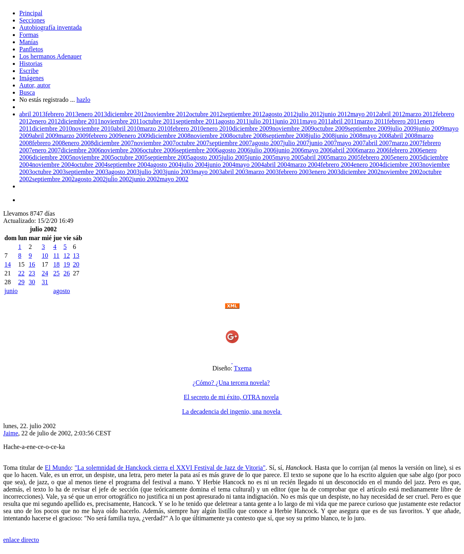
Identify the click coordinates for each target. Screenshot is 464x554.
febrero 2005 (377, 157)
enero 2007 (46, 150)
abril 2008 (404, 135)
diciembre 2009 (252, 128)
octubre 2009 (331, 128)
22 (21, 273)
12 (66, 255)
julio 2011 (262, 121)
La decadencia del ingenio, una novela (232, 411)
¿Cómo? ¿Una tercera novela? (230, 382)
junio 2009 (430, 128)
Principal (31, 13)
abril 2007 (379, 143)
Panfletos (31, 49)
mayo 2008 (377, 135)
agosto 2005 (206, 157)
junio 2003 (179, 171)
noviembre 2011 (121, 121)
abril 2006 (346, 150)
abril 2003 (235, 171)
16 (31, 264)
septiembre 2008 (287, 135)
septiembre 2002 (53, 179)
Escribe (28, 70)
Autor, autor (35, 85)
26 (66, 273)
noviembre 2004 (53, 164)
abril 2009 (45, 135)
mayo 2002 (174, 179)
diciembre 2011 (81, 121)
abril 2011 (344, 121)
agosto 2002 (90, 179)
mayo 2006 (318, 150)
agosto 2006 (234, 150)
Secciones (32, 20)
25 (56, 273)
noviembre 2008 (211, 135)
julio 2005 (234, 157)
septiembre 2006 (197, 150)
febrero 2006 (405, 150)
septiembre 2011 (197, 121)
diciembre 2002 (360, 171)
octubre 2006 (159, 150)
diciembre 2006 (81, 150)
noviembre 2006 (122, 150)
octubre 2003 (49, 171)
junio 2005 (262, 157)
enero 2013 (93, 114)
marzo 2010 (155, 128)
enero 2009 (136, 135)
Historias (31, 63)
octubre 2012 (206, 114)
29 (21, 282)
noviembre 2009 (293, 128)
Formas (28, 34)
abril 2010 (127, 128)
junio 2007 (323, 143)
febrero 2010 (186, 128)
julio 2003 (153, 171)
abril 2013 (32, 114)
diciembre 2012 (127, 114)
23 (31, 273)
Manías (28, 41)
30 (31, 282)
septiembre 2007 (230, 143)
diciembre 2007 (114, 143)
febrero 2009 (105, 135)
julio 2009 (403, 128)
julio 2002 (119, 179)
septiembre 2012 (244, 114)
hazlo (84, 99)
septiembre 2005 (169, 157)
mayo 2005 (290, 157)
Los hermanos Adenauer (50, 56)
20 (76, 264)
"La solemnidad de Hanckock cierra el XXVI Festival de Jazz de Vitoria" (170, 467)
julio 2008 (322, 135)
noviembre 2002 (401, 171)
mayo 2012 (365, 114)
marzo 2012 (420, 114)
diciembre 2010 (52, 128)
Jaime (10, 433)
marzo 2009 (73, 135)
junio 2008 (349, 135)
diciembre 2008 (170, 135)
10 (45, 255)
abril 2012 (392, 114)
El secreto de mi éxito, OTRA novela (231, 397)
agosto (61, 290)
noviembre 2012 (168, 114)
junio (11, 290)
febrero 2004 (336, 164)
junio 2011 (288, 121)
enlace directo (21, 539)
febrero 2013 (61, 114)
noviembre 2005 (93, 157)
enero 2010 (217, 128)
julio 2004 (194, 164)
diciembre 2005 (52, 157)
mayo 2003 (207, 171)
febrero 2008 (48, 143)
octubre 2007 (192, 143)
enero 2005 (408, 157)
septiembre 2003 (87, 171)
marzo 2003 (263, 171)
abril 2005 (317, 157)
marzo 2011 (372, 121)
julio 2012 (309, 114)
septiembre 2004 (128, 164)
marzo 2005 (345, 157)
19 (66, 264)
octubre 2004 (90, 164)
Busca (27, 92)
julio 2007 (296, 143)
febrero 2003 (295, 171)
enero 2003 (326, 171)
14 (7, 264)
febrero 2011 (403, 121)
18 (56, 264)
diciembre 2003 (402, 164)
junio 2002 (146, 179)
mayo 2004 (249, 164)
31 (45, 282)
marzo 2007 (407, 143)
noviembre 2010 (92, 128)
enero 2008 (79, 143)
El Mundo (58, 467)
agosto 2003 (124, 171)
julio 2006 (263, 150)
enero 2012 (46, 121)
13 (76, 255)
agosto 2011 (233, 121)
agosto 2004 (166, 164)
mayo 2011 (316, 121)
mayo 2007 (351, 143)
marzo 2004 (305, 164)
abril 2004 (277, 164)
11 (56, 255)
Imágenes (31, 78)
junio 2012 (337, 114)
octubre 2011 (159, 121)
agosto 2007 (267, 143)
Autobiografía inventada (50, 27)
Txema (242, 368)
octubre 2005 (131, 157)
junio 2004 (221, 164)
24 (45, 273)
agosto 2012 (281, 114)
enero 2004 (368, 164)
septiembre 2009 (369, 128)
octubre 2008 (249, 135)
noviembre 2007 (155, 143)
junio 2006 (290, 150)
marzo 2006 (374, 150)
